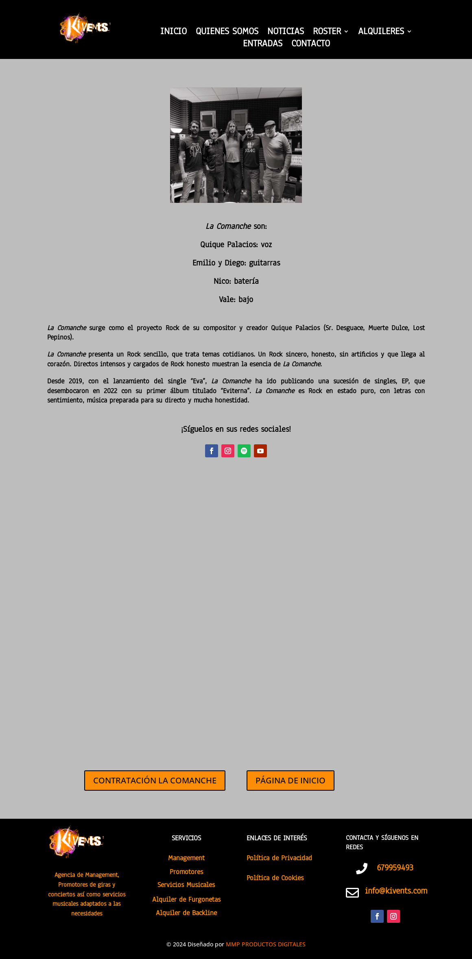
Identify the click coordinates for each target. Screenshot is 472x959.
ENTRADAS (262, 45)
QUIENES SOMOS (227, 32)
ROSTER (327, 32)
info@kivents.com (396, 890)
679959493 (395, 867)
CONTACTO (310, 45)
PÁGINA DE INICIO (291, 780)
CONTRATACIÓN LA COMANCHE (154, 780)
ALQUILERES (381, 32)
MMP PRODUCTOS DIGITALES (266, 944)
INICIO (173, 32)
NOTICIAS (285, 32)
